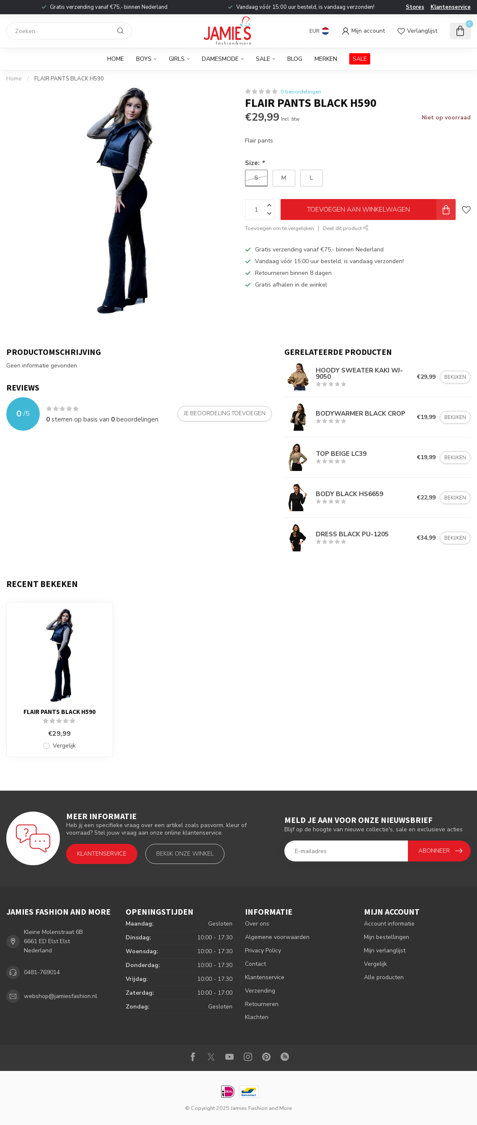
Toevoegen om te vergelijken (279, 228)
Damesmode (220, 59)
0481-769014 (42, 972)
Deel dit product (346, 228)
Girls (177, 59)
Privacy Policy (263, 950)
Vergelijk (64, 745)
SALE (360, 59)
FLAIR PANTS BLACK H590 (69, 79)
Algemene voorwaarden (277, 937)
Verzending (260, 991)
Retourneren (261, 1004)
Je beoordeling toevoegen (225, 413)
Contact (255, 964)
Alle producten (384, 977)
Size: (254, 162)
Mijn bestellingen (386, 937)
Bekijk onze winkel (185, 854)
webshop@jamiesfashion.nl (60, 996)
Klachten (256, 1017)
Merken (326, 59)
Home (115, 59)
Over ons (257, 924)
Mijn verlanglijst (384, 950)
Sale (263, 59)
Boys (144, 59)
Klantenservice (451, 7)
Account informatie (389, 924)
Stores (415, 7)
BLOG (294, 59)
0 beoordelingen (301, 91)
